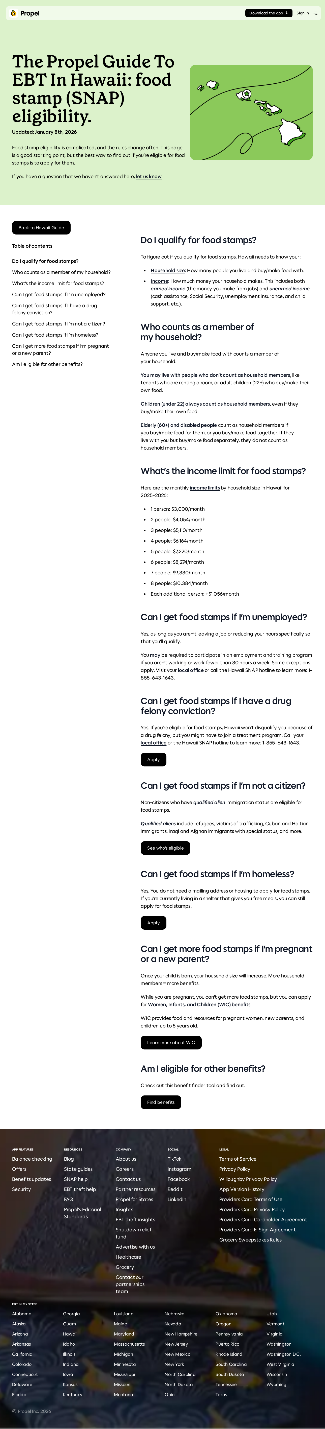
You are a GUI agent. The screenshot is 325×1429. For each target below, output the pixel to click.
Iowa (68, 1374)
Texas (221, 1394)
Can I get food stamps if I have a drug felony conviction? (54, 309)
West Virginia (280, 1364)
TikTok (175, 1159)
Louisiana (124, 1314)
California (22, 1354)
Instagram (179, 1169)
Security (21, 1189)
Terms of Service (237, 1159)
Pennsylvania (229, 1334)
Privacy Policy (235, 1169)
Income (159, 281)
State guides (78, 1169)
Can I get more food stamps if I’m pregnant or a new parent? (60, 349)
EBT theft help (80, 1189)
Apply (153, 759)
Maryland (124, 1334)
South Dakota (230, 1374)
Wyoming (276, 1384)
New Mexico (177, 1354)
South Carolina (231, 1364)
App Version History (241, 1189)
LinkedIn (177, 1199)
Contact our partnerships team (130, 1284)
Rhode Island (229, 1354)
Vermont (275, 1324)
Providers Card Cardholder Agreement (263, 1219)
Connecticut (25, 1374)
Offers (19, 1169)
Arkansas (21, 1344)
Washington (279, 1344)
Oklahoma (226, 1314)
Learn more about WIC (171, 1042)
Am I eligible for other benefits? (47, 364)
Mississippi (124, 1374)
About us (126, 1159)
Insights (124, 1209)
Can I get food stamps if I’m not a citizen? (58, 324)
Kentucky (72, 1394)
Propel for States (134, 1199)
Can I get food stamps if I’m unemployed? (59, 294)
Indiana (71, 1364)
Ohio (169, 1394)
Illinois (69, 1354)
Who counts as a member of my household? (61, 272)
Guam (69, 1324)
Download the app (268, 13)
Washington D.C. (284, 1354)
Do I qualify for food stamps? (45, 261)
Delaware (22, 1384)
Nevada (173, 1324)
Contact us (128, 1179)
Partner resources (135, 1189)
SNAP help (76, 1179)
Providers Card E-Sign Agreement (257, 1230)
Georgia (71, 1314)
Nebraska (175, 1314)
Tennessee (226, 1384)
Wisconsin (277, 1374)
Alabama (22, 1314)
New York (174, 1364)
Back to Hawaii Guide (41, 227)
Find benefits (160, 1102)
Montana (123, 1394)
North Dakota (179, 1384)
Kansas (70, 1384)
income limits (205, 488)
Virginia (275, 1334)
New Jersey (176, 1344)
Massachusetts (129, 1344)
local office (191, 670)
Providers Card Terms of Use (250, 1199)
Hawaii (70, 1334)
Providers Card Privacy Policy (252, 1209)
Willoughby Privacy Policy (248, 1179)
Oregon (223, 1324)
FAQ (69, 1199)
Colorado (22, 1364)
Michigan (123, 1354)
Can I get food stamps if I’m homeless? (55, 335)
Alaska (19, 1324)
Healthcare (128, 1257)
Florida (19, 1394)
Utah (272, 1314)
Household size (168, 270)
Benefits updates (31, 1179)
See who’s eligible (165, 848)
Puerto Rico (227, 1344)
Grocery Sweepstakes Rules (250, 1240)
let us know (149, 176)
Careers (125, 1169)
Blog (69, 1159)
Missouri (122, 1384)
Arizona (20, 1334)
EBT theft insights (135, 1219)
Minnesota (125, 1364)
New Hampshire (181, 1334)
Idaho (69, 1344)
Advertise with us (135, 1247)
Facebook (179, 1179)
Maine (120, 1324)
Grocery (125, 1267)
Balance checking (32, 1159)
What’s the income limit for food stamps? (58, 283)
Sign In (303, 13)
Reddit (175, 1189)
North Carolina (180, 1374)
